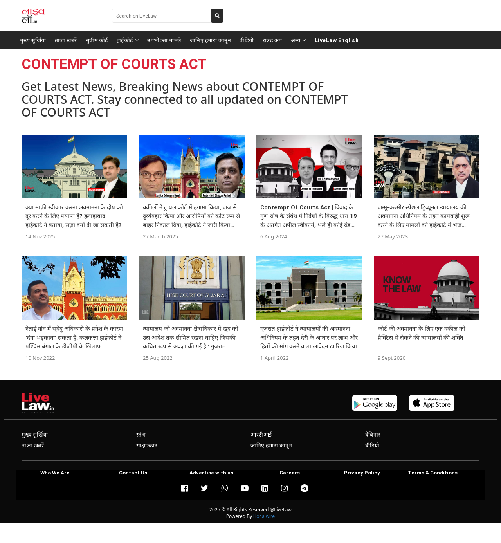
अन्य (298, 39)
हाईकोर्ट (128, 39)
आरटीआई (261, 434)
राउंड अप (272, 39)
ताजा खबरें (66, 39)
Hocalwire (264, 516)
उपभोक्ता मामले (164, 39)
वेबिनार (373, 434)
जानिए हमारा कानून (210, 39)
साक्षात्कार (147, 445)
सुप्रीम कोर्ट (97, 39)
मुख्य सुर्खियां (33, 39)
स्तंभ (141, 434)
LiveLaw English (337, 39)
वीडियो (247, 39)
